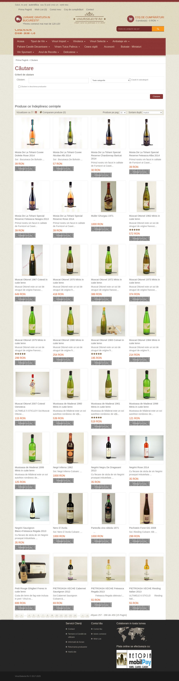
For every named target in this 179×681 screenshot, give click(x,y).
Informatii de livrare (76, 642)
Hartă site (72, 652)
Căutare (34, 60)
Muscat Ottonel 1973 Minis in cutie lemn (144, 281)
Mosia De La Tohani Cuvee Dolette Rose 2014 (29, 154)
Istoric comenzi (99, 634)
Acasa (20, 41)
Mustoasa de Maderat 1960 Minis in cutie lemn (67, 405)
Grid (36, 112)
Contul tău (97, 629)
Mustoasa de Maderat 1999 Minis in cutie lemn (29, 469)
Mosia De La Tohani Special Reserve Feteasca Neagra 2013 (32, 217)
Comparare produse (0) (54, 112)
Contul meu (55, 9)
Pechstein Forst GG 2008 (142, 527)
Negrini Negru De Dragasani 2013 (106, 469)
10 (57, 615)
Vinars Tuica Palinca (67, 46)
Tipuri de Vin (39, 41)
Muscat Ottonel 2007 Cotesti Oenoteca (30, 405)
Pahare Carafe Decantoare (33, 46)
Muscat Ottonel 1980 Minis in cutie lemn (68, 342)
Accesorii (109, 46)
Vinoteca (79, 41)
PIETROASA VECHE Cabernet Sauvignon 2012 (69, 590)
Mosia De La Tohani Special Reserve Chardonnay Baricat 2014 (106, 155)
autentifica (34, 4)
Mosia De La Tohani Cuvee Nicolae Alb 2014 (67, 154)
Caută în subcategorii (140, 80)
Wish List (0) (41, 9)
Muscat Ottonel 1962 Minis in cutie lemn (144, 217)
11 (61, 615)
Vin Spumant (25, 52)
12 (66, 615)
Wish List (97, 639)
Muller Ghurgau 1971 (102, 215)
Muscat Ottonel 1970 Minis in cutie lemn (68, 281)
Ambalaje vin (121, 41)
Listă (33, 112)
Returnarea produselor (77, 647)
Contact (90, 9)
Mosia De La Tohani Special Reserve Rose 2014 (68, 217)
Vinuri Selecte (99, 41)
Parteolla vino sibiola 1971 (105, 527)
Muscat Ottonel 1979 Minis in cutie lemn (30, 342)
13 (70, 615)
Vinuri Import (60, 41)
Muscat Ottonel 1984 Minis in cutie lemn (144, 342)
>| (87, 615)
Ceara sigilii (91, 46)
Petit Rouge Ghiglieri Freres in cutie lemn (31, 590)
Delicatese (70, 52)
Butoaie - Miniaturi (131, 46)
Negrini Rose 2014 (139, 467)
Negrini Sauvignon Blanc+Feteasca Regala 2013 (30, 529)
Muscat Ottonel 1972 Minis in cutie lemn (106, 281)
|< (17, 615)
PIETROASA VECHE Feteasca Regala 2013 (107, 590)
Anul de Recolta (49, 52)
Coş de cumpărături (73, 9)
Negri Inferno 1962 (63, 467)
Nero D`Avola (60, 527)
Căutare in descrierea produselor (33, 86)
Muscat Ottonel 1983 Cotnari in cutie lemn (107, 342)
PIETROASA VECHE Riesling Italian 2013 (145, 590)
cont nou (64, 4)
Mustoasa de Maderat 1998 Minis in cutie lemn (143, 405)
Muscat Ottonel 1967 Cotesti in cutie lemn (31, 281)
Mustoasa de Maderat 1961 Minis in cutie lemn (105, 405)
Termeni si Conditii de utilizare (77, 635)
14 (75, 615)
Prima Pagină (25, 9)
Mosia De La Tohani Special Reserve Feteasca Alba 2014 (144, 154)
